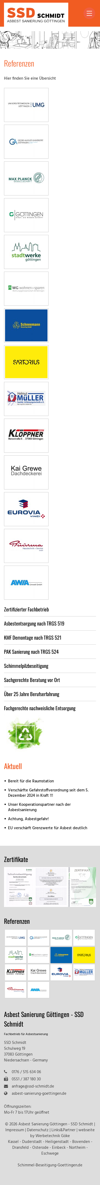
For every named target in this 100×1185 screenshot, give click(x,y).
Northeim (77, 1148)
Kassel (13, 1142)
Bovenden (81, 1142)
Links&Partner (63, 1130)
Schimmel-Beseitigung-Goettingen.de (50, 1165)
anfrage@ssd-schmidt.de (33, 1087)
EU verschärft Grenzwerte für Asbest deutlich (47, 828)
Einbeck (59, 1148)
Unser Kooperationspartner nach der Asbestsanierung (39, 807)
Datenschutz (38, 1130)
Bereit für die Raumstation (31, 781)
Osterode (40, 1148)
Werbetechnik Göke (52, 1136)
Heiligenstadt (57, 1142)
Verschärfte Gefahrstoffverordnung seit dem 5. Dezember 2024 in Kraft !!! (48, 793)
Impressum (14, 1130)
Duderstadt (32, 1142)
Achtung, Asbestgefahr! (28, 819)
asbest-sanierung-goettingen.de (39, 1094)
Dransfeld (20, 1148)
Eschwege (50, 1154)
